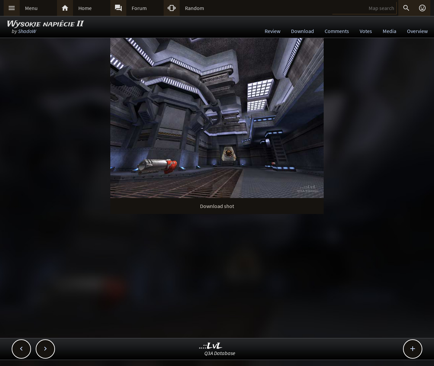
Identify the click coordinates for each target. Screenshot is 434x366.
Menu (31, 8)
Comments (337, 31)
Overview (417, 31)
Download (302, 31)
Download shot (217, 206)
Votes (366, 31)
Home (85, 8)
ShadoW (27, 31)
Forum (139, 8)
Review (272, 31)
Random (194, 8)
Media (389, 31)
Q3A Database (219, 353)
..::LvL (211, 346)
